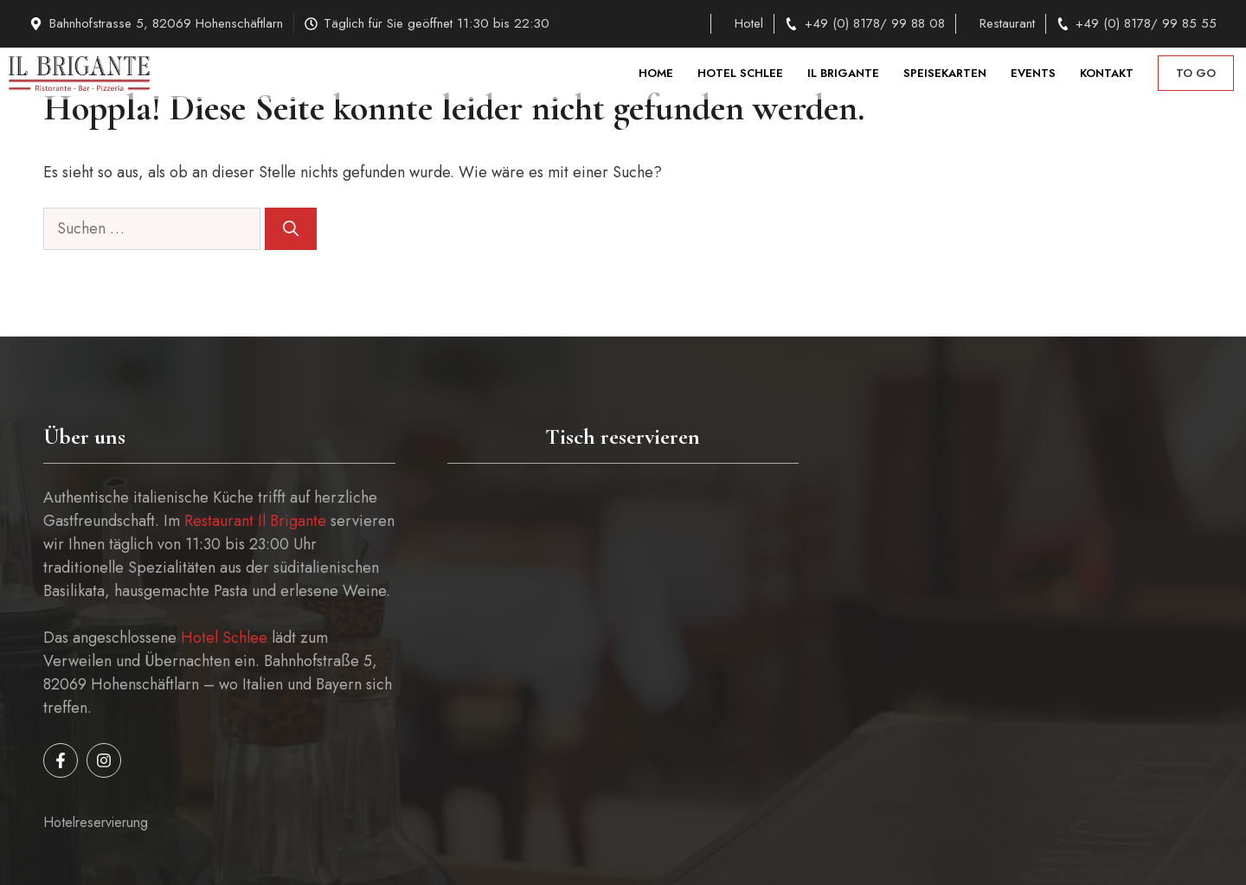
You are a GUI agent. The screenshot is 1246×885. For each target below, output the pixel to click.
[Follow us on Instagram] (104, 760)
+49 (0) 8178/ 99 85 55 (1146, 23)
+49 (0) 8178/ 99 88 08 (875, 23)
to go (1196, 73)
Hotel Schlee (740, 73)
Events (1033, 73)
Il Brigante (843, 73)
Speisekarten (944, 73)
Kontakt (1107, 73)
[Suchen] (291, 229)
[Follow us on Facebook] (60, 760)
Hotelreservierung (95, 822)
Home (656, 73)
